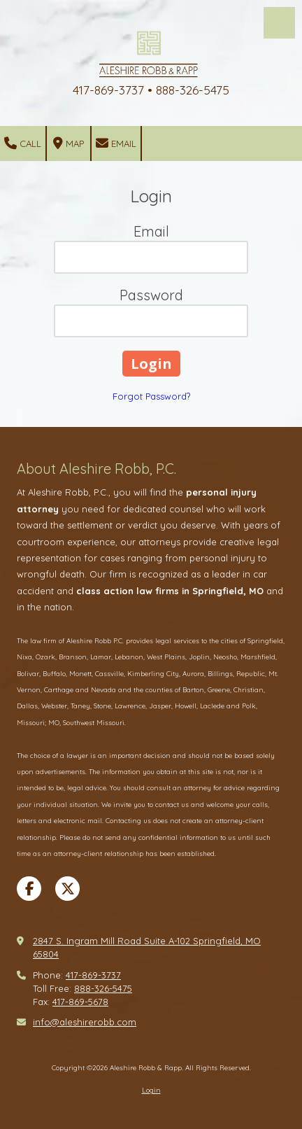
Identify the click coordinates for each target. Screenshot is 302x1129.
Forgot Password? (151, 396)
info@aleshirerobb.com (84, 1022)
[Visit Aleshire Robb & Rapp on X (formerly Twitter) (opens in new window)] (67, 888)
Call (22, 143)
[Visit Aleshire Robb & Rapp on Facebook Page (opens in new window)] (29, 888)
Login (151, 1090)
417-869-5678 (80, 1001)
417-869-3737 (93, 975)
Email (116, 143)
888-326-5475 (103, 988)
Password (151, 295)
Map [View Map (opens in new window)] (68, 143)
